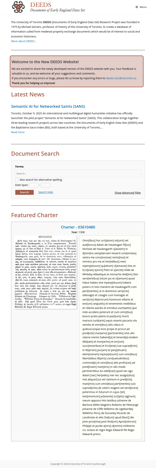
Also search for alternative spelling (41, 179)
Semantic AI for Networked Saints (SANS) (48, 106)
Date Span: (21, 185)
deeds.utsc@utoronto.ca (121, 78)
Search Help (45, 192)
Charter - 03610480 (78, 227)
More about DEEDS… (24, 41)
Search (24, 192)
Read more (17, 132)
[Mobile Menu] (141, 7)
